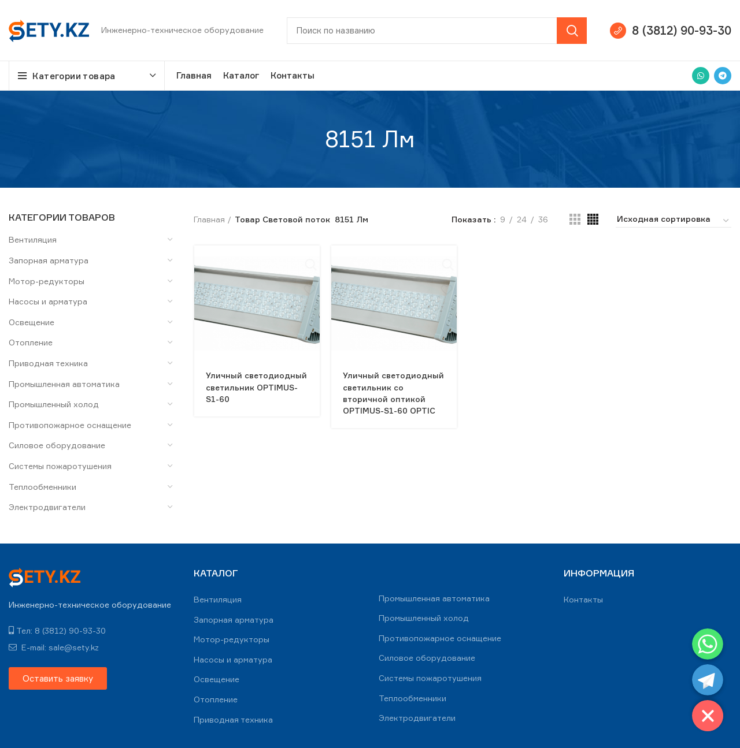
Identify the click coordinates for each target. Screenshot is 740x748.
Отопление (31, 342)
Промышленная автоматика (64, 384)
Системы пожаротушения (60, 466)
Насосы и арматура (48, 301)
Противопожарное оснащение (70, 425)
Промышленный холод (54, 404)
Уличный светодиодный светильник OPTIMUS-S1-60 (256, 386)
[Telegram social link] (722, 75)
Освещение (31, 322)
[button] (58, 678)
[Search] (437, 30)
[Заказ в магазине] (673, 221)
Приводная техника (48, 363)
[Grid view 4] (592, 219)
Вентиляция (33, 239)
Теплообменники (42, 487)
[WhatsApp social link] (700, 75)
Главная (209, 219)
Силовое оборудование (57, 445)
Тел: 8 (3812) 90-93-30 (57, 630)
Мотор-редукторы (46, 281)
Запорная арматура (48, 260)
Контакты (583, 599)
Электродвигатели (47, 507)
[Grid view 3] (574, 219)
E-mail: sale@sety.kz (54, 647)
